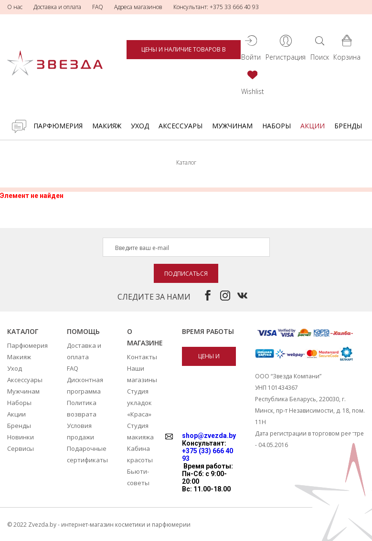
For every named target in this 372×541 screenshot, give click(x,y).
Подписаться (186, 274)
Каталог (22, 331)
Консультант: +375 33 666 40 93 (216, 7)
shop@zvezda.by (209, 435)
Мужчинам (232, 125)
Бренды (348, 125)
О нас (14, 7)
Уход (140, 125)
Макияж (106, 125)
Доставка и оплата (57, 7)
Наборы (276, 125)
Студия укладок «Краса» (139, 402)
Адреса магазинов (138, 7)
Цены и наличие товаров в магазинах (183, 52)
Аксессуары (180, 125)
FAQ (97, 7)
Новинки (20, 437)
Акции (312, 125)
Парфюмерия (58, 125)
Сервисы (20, 448)
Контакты (142, 357)
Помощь (83, 331)
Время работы (208, 331)
